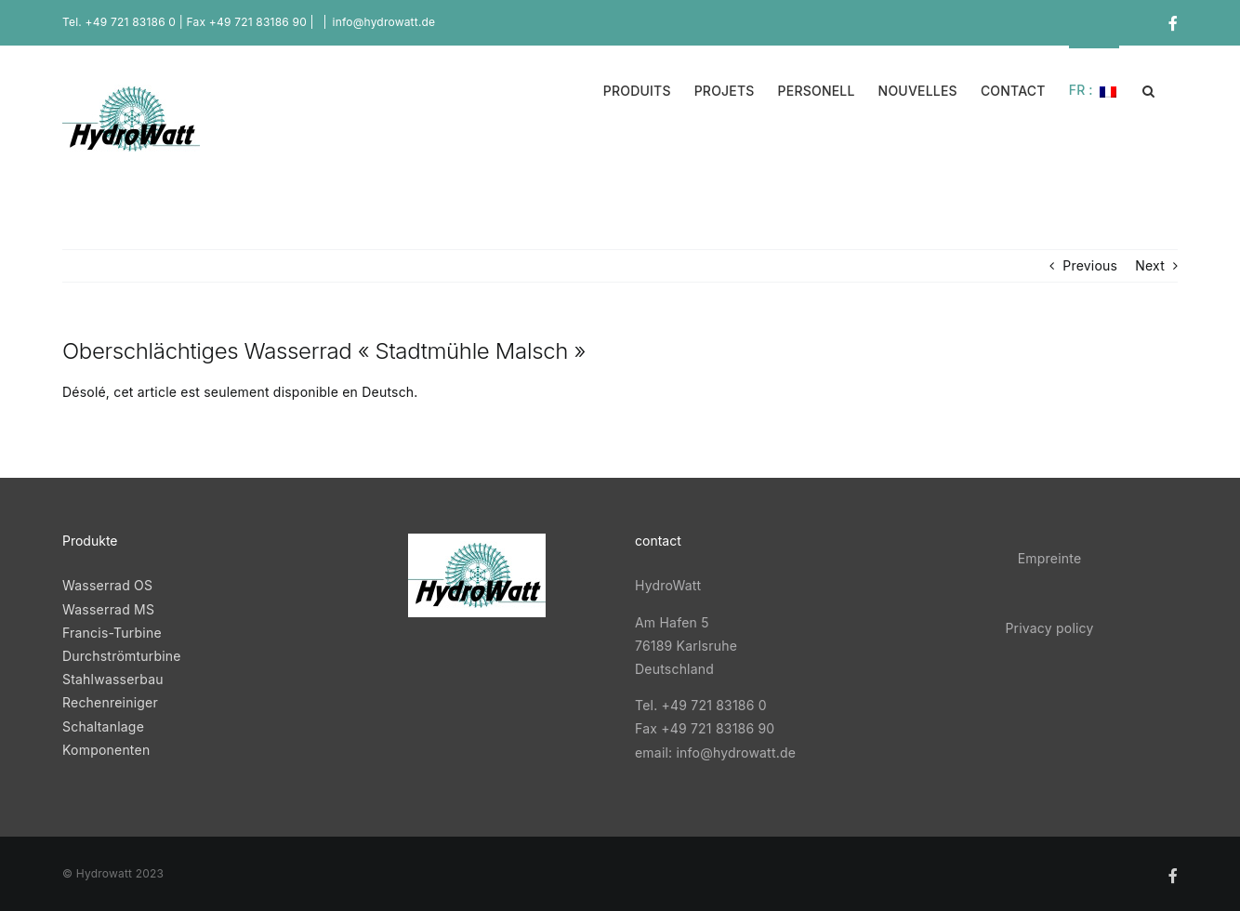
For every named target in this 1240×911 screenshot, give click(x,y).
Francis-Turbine (112, 632)
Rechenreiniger (110, 702)
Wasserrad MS (110, 609)
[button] (1148, 89)
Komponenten (106, 750)
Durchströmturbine (121, 656)
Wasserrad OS (107, 585)
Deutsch (388, 392)
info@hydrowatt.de (384, 22)
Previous (1089, 265)
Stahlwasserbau (113, 679)
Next (1150, 265)
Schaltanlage (103, 726)
